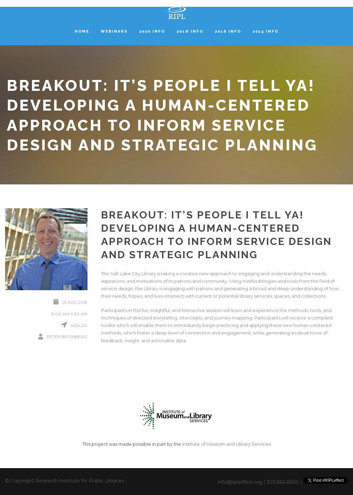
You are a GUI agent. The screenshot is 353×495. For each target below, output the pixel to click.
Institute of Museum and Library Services (226, 444)
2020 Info (152, 31)
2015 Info (265, 31)
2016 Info (228, 31)
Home (82, 31)
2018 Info (190, 31)
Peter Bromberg (67, 336)
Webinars (114, 31)
